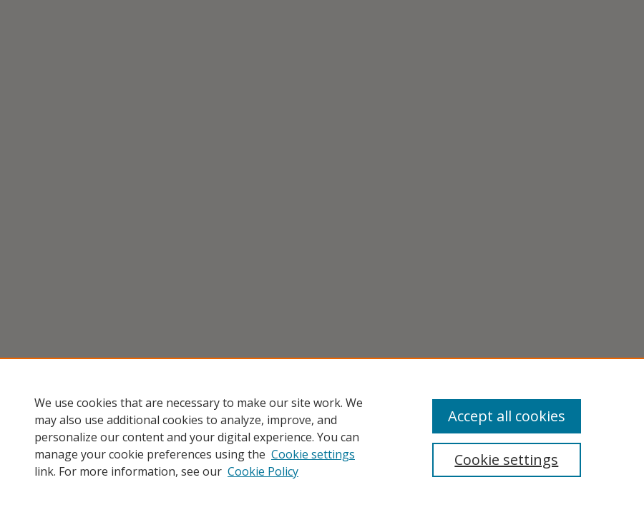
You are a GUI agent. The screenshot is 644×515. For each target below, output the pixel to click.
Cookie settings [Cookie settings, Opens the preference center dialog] (506, 459)
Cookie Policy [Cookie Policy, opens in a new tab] (263, 471)
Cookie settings (313, 454)
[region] (322, 436)
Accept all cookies (506, 416)
